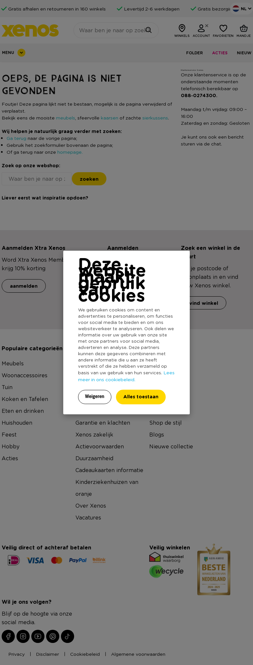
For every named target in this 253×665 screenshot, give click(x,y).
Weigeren (94, 396)
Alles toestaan (140, 397)
